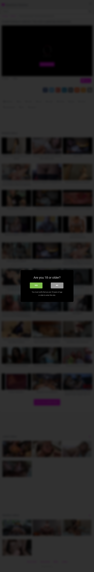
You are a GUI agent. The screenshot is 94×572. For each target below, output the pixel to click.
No (57, 285)
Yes (36, 285)
